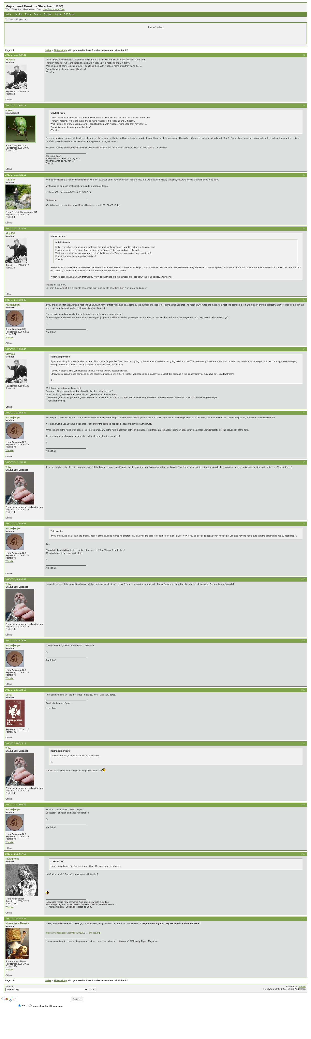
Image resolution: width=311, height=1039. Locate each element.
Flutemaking (60, 50)
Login (58, 14)
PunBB (302, 986)
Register (48, 14)
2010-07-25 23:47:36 (15, 918)
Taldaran (10, 179)
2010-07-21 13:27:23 (15, 55)
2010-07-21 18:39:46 (15, 349)
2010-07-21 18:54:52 (15, 412)
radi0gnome (12, 858)
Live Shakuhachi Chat (53, 9)
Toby (8, 467)
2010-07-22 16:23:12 (15, 690)
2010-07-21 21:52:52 (15, 462)
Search (37, 14)
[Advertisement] (107, 37)
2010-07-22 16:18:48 (15, 640)
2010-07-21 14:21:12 (15, 175)
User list (18, 14)
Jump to (50, 988)
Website (9, 337)
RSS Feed (69, 14)
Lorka (8, 694)
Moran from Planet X (17, 923)
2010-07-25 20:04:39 (15, 804)
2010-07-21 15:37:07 (15, 228)
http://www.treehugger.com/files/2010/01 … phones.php (73, 933)
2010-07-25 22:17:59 (15, 854)
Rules (28, 14)
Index (8, 14)
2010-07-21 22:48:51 (15, 523)
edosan (9, 110)
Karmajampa (12, 304)
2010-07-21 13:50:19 (15, 105)
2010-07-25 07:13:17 (15, 743)
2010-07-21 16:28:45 (15, 300)
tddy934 (10, 59)
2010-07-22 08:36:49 (15, 579)
